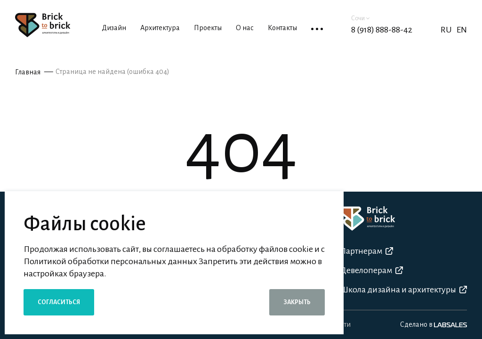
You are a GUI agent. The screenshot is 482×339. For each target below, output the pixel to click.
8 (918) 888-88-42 (381, 29)
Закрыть (297, 302)
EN (462, 29)
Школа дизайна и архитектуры (403, 289)
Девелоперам (371, 270)
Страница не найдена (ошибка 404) (112, 71)
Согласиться (59, 302)
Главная (27, 72)
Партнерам (366, 251)
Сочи (360, 18)
